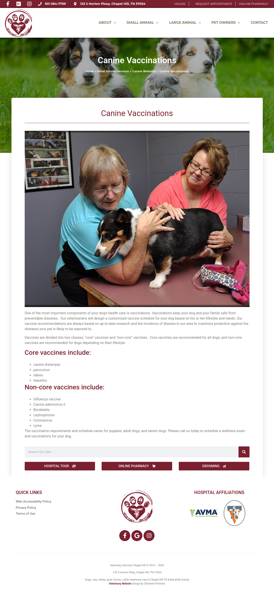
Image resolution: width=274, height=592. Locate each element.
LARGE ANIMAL (185, 22)
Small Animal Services (113, 71)
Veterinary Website (120, 583)
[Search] (244, 451)
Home (90, 71)
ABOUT (107, 22)
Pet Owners (225, 22)
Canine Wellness (144, 71)
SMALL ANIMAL (143, 22)
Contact (259, 22)
